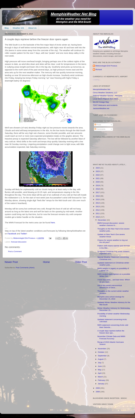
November (102, 349)
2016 (98, 196)
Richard (99, 70)
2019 (98, 185)
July (100, 363)
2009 (98, 388)
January (101, 384)
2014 (98, 203)
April (100, 373)
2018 (98, 189)
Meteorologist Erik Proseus (106, 66)
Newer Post (11, 262)
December (102, 220)
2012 (98, 210)
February (102, 380)
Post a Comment (15, 251)
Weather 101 (18, 28)
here (53, 223)
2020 (98, 182)
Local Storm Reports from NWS (105, 99)
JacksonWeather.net (101, 108)
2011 (98, 213)
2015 (98, 199)
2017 (98, 192)
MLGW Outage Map (101, 102)
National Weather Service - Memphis (107, 96)
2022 (98, 175)
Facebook (12, 234)
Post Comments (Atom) (25, 268)
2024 (98, 168)
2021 (98, 178)
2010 (98, 217)
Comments (99, 129)
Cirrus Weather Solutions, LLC (105, 93)
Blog (7, 28)
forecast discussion (18, 242)
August (101, 359)
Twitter (24, 234)
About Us (32, 28)
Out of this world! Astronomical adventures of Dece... (109, 286)
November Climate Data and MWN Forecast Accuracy (111, 337)
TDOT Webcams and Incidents (105, 105)
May (100, 370)
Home (46, 262)
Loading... (97, 80)
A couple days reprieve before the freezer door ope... (110, 332)
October (101, 352)
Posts (97, 125)
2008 (98, 392)
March (100, 377)
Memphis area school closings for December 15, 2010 (110, 298)
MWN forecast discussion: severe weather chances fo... (110, 224)
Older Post (81, 262)
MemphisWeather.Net (101, 89)
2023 (98, 171)
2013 (98, 207)
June (100, 366)
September (102, 356)
